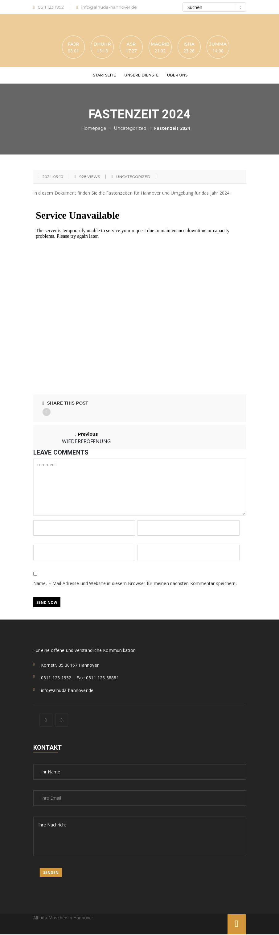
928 (89, 177)
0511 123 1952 (49, 7)
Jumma (219, 44)
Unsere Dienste (141, 75)
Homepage (93, 128)
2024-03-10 (53, 177)
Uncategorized (130, 128)
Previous (86, 438)
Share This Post (65, 403)
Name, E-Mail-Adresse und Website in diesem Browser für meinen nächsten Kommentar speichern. (135, 584)
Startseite (104, 75)
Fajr (71, 44)
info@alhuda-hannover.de (108, 7)
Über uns (177, 75)
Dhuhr (101, 44)
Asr (131, 44)
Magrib (160, 44)
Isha (190, 44)
